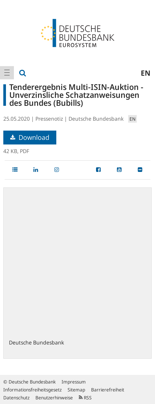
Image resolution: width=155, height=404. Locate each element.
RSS (85, 397)
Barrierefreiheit (107, 389)
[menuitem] (7, 72)
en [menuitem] (145, 73)
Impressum (74, 382)
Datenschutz (16, 397)
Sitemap (76, 389)
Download (29, 137)
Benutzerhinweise (54, 397)
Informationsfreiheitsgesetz (32, 389)
